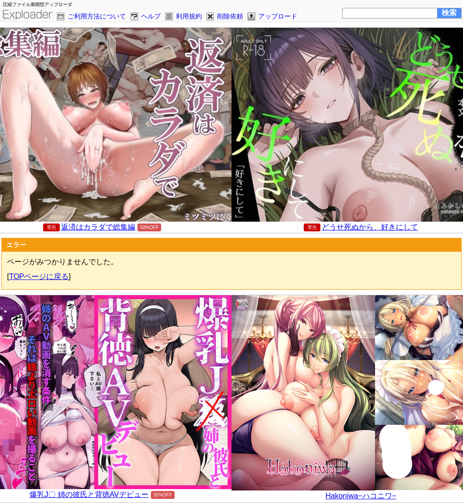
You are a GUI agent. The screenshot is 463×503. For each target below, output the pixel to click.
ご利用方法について (97, 16)
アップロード (277, 16)
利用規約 (189, 16)
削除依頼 (230, 16)
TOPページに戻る (39, 276)
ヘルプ (151, 16)
